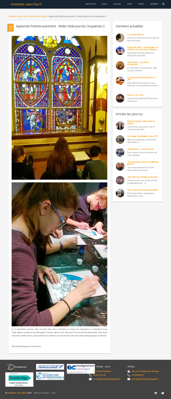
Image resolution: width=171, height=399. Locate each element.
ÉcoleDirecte (15, 367)
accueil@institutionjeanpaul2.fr (107, 379)
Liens (53, 393)
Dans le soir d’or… (136, 95)
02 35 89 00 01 (138, 375)
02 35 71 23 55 (99, 375)
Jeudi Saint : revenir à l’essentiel (138, 63)
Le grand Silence (135, 34)
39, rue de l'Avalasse (102, 371)
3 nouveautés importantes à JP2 (141, 78)
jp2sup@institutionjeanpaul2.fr (145, 379)
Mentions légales (41, 393)
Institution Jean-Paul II (17, 393)
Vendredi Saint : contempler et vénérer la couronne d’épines (142, 48)
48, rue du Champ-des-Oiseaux (145, 371)
